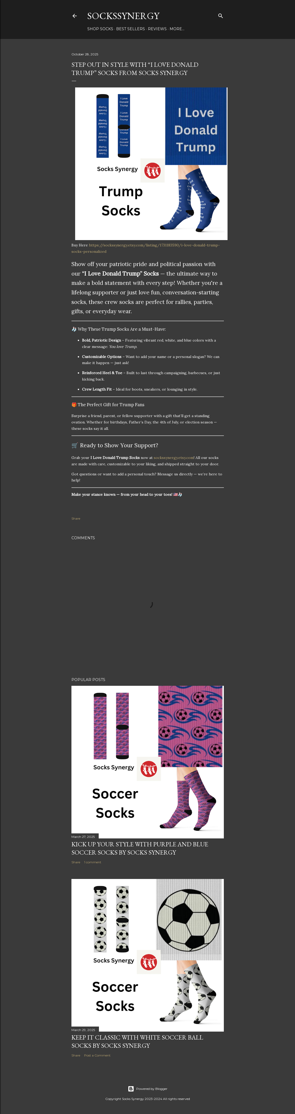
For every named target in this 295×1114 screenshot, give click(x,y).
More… (177, 28)
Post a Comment (97, 1055)
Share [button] (75, 518)
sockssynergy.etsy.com (174, 457)
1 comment (92, 862)
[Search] (220, 15)
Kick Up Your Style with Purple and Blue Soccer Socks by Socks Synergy (139, 848)
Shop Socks (100, 28)
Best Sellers (130, 28)
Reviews (157, 28)
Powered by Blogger (147, 1089)
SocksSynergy (123, 16)
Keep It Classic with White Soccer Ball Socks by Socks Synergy (137, 1041)
